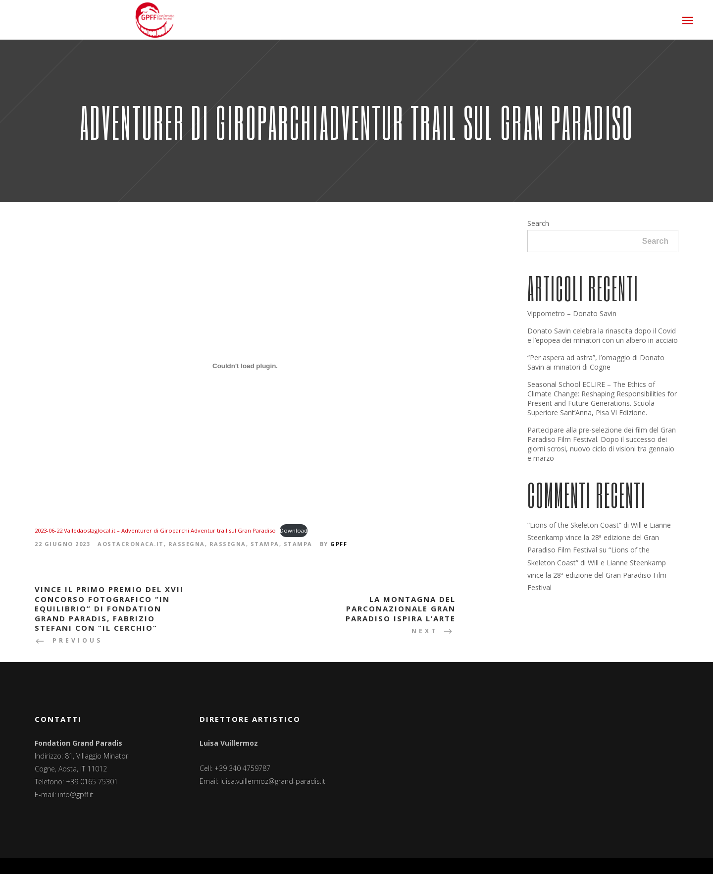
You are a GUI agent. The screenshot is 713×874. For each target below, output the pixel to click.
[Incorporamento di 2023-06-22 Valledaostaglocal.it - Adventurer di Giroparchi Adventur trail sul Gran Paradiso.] (245, 365)
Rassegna (186, 543)
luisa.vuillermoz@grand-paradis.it (272, 781)
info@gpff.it (76, 794)
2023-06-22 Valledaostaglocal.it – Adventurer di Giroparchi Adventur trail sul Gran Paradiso (155, 530)
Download (293, 530)
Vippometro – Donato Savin (571, 313)
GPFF (338, 543)
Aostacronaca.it (131, 543)
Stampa (265, 543)
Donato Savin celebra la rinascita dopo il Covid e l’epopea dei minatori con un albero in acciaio (602, 335)
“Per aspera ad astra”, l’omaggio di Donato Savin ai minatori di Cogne (595, 362)
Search (538, 223)
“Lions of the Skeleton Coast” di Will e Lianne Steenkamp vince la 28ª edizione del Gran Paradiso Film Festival (599, 537)
